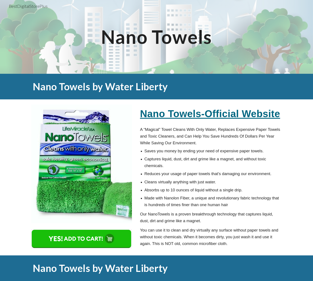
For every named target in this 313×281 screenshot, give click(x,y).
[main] (156, 37)
